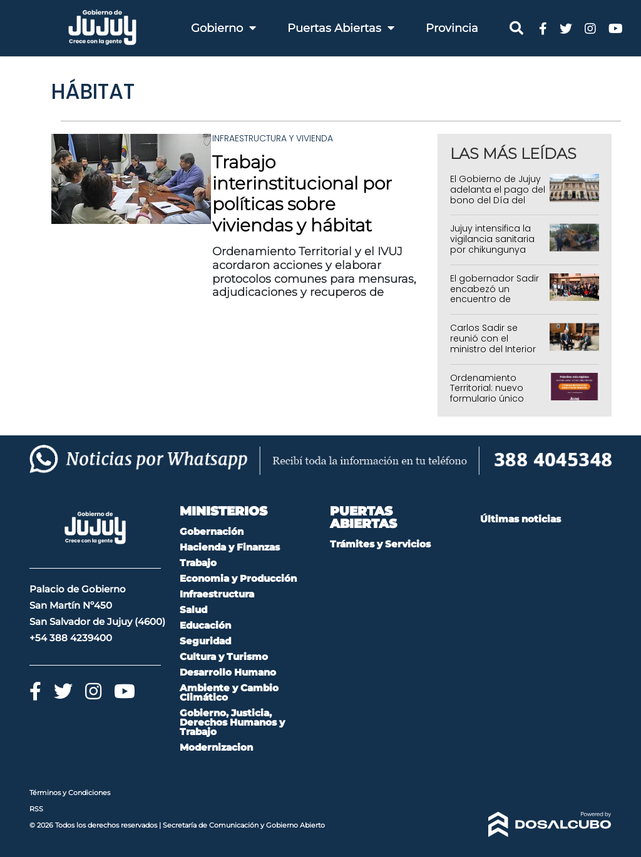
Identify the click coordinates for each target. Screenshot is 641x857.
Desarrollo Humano (228, 672)
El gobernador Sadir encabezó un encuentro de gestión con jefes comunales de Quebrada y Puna (494, 304)
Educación (205, 625)
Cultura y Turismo (224, 656)
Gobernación (212, 531)
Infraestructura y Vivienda (272, 138)
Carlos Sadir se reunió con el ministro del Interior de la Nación (493, 343)
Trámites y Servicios (380, 544)
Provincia (452, 28)
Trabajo (198, 563)
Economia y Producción (238, 578)
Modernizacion (216, 747)
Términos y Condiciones (69, 792)
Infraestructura (217, 594)
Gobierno (223, 28)
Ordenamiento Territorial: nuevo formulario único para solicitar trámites (487, 399)
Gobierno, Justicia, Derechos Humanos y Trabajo (232, 722)
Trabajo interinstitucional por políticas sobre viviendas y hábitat (302, 193)
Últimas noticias (520, 519)
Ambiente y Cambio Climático (229, 692)
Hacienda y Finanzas (230, 547)
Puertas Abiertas (340, 28)
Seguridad (205, 641)
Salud (193, 610)
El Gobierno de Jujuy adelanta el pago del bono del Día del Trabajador (497, 194)
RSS (36, 808)
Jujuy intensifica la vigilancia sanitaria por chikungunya (492, 239)
